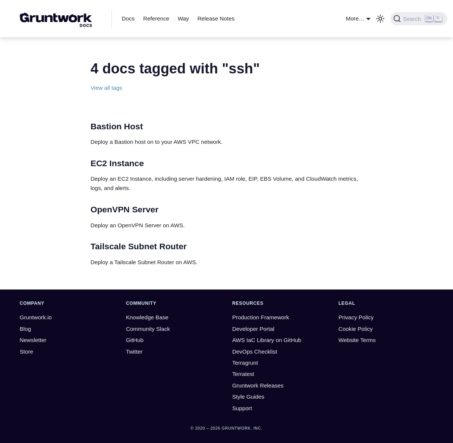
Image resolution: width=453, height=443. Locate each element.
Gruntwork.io (36, 317)
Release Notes (216, 18)
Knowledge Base (147, 317)
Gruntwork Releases (258, 385)
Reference (156, 18)
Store (26, 351)
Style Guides (248, 396)
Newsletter (33, 340)
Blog (25, 329)
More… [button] (355, 18)
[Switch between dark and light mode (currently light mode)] (380, 18)
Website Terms (357, 340)
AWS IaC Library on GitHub (266, 340)
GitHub (135, 340)
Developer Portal (253, 329)
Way (183, 18)
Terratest (243, 374)
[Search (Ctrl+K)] (418, 18)
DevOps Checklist (254, 351)
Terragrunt (245, 363)
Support (242, 408)
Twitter (134, 351)
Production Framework (260, 317)
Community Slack (148, 329)
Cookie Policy (356, 329)
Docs (128, 18)
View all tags (106, 88)
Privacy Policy (356, 317)
